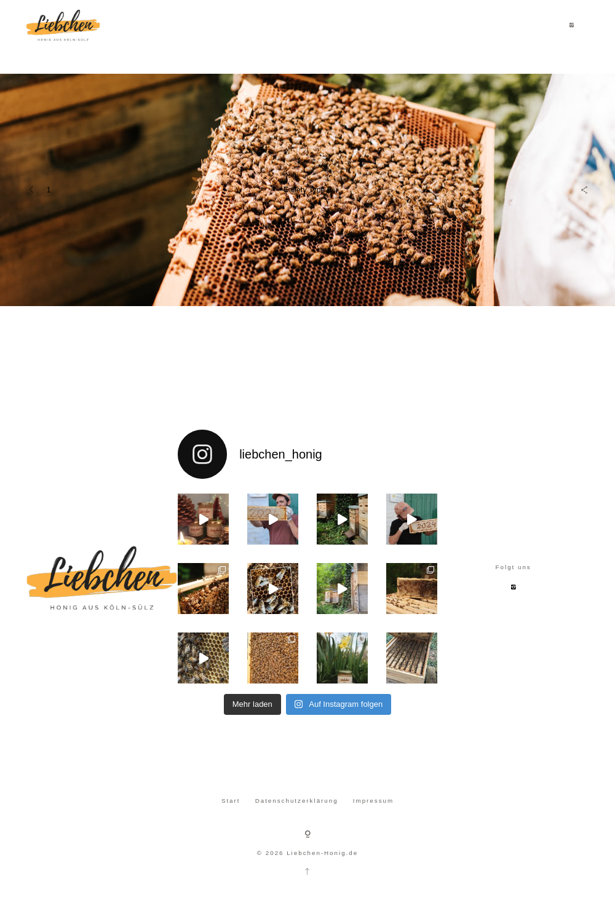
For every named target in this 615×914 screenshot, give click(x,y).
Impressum (373, 800)
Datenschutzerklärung (296, 800)
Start (230, 800)
